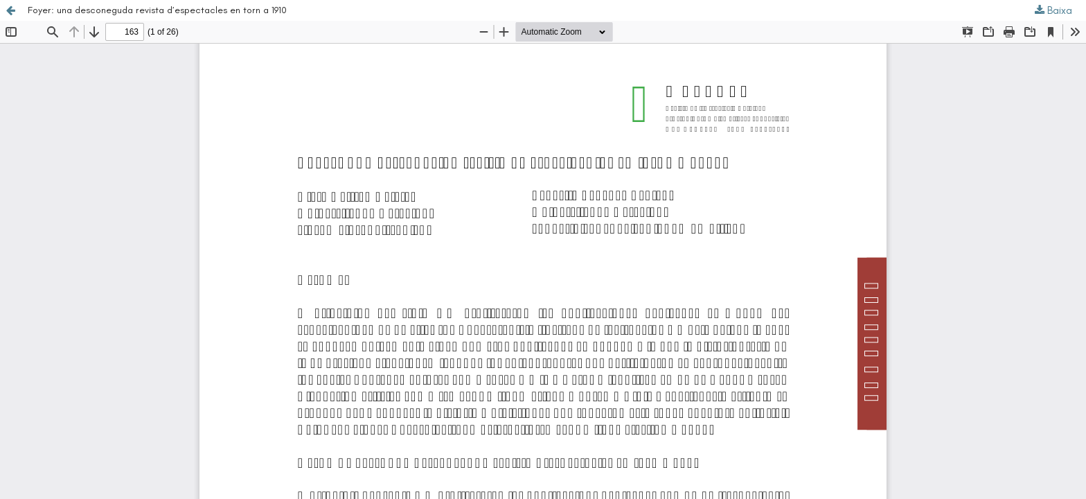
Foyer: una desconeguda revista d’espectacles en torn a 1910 (157, 10)
